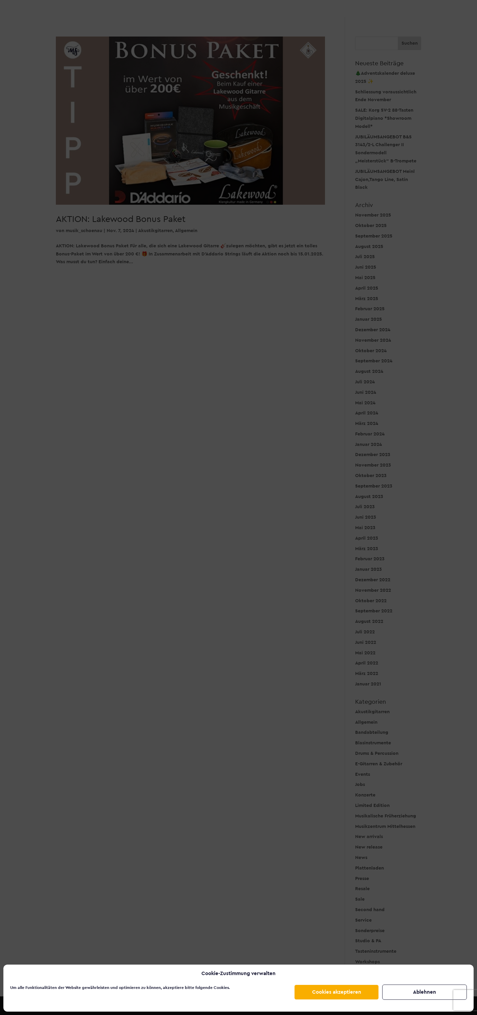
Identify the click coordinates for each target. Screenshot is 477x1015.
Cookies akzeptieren (336, 992)
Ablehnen (424, 992)
